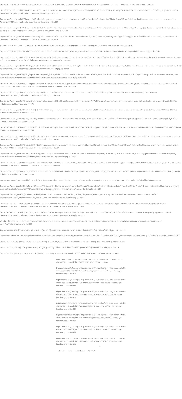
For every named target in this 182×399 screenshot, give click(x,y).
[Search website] (99, 346)
